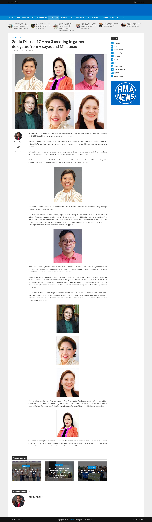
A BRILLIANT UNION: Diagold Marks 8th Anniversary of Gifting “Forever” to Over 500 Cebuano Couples (59, 471)
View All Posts (101, 491)
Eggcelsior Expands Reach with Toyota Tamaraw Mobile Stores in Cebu (134, 24)
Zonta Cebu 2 (115, 18)
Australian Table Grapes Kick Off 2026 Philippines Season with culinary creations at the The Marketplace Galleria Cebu (66, 26)
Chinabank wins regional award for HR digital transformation (111, 24)
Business (25, 18)
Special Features (94, 18)
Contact (10, 2)
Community (54, 18)
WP (94, 520)
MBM (71, 18)
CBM (32, 18)
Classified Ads (42, 18)
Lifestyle (64, 18)
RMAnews (71, 520)
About (16, 2)
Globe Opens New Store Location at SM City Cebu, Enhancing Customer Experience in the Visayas (21, 25)
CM (83, 520)
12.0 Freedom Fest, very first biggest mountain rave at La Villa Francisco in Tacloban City (43, 25)
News (18, 18)
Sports (105, 18)
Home (11, 18)
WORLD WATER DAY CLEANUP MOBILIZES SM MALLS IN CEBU (92, 472)
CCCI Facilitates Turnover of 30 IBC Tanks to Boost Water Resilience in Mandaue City (88, 25)
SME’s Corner (80, 18)
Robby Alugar (18, 142)
